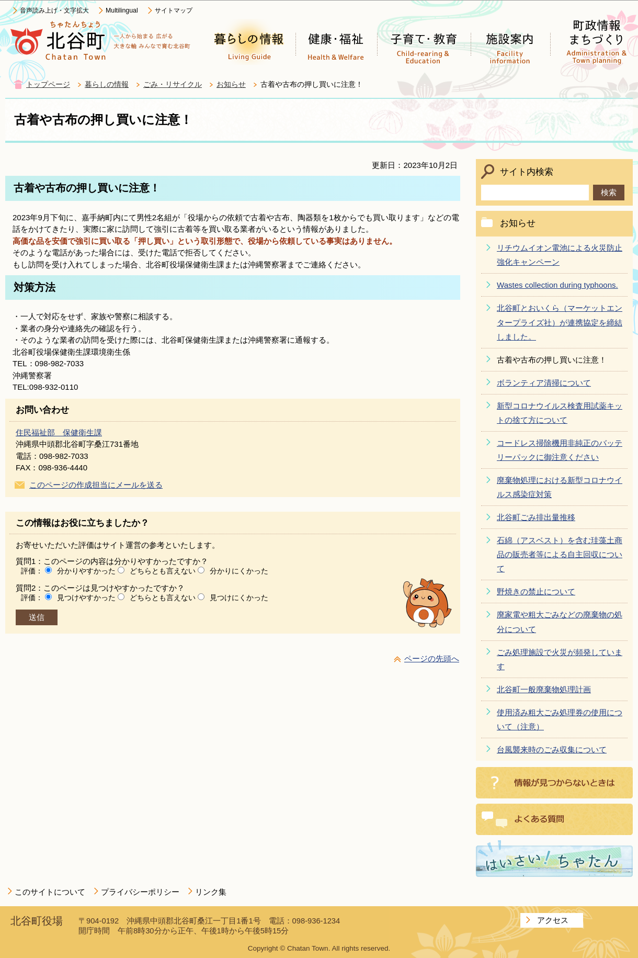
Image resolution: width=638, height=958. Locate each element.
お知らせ (231, 84)
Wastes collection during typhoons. (557, 284)
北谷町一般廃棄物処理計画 (544, 689)
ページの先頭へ (431, 658)
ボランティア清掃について (544, 382)
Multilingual (122, 10)
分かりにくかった (239, 571)
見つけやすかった (86, 597)
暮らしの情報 (107, 84)
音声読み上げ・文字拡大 (54, 10)
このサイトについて (50, 891)
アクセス (552, 920)
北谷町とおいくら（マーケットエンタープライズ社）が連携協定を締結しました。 (559, 322)
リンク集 (210, 891)
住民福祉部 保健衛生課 (59, 432)
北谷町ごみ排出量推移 (536, 517)
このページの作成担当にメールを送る (96, 484)
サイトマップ (173, 10)
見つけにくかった (239, 597)
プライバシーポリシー (140, 891)
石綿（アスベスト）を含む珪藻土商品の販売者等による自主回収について (559, 554)
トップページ (48, 84)
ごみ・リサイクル (172, 84)
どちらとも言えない (163, 571)
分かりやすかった (86, 571)
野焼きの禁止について (536, 591)
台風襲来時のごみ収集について (552, 749)
